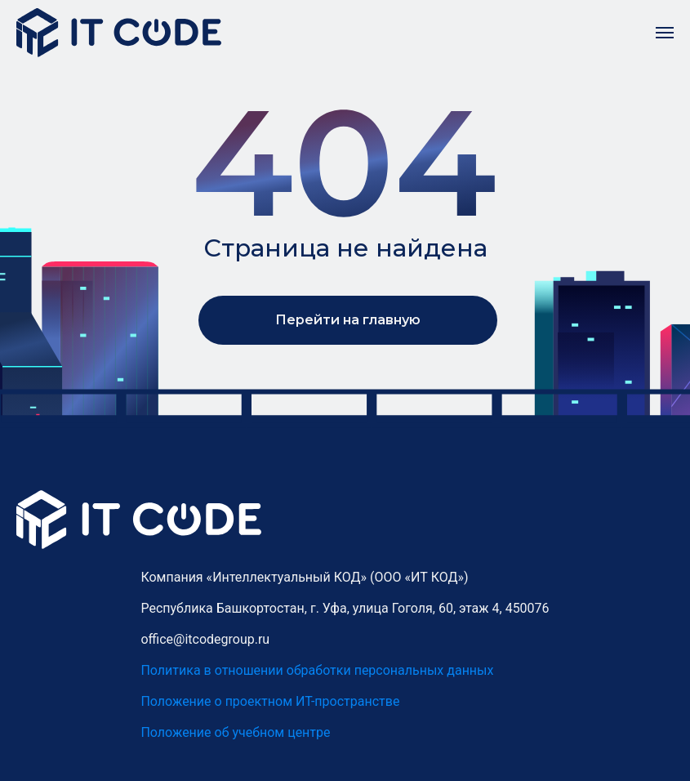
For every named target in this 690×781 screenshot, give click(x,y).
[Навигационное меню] (665, 32)
